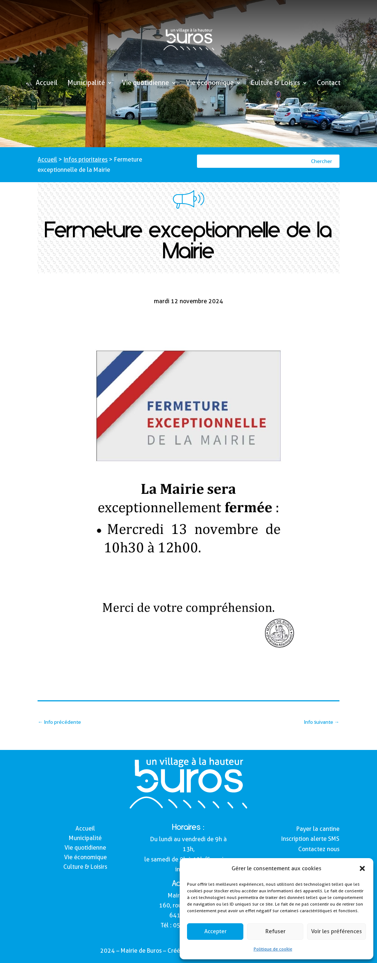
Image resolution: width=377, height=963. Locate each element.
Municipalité (86, 83)
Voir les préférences (336, 931)
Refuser (275, 931)
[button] (362, 868)
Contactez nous (318, 849)
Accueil (47, 83)
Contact (329, 83)
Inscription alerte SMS (310, 838)
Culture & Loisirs (275, 83)
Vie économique (210, 83)
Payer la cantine (317, 828)
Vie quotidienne (145, 83)
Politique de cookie (273, 949)
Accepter (215, 931)
